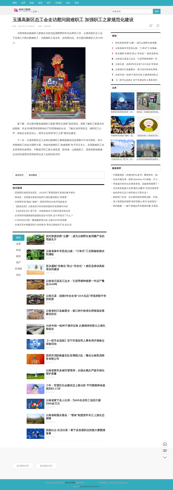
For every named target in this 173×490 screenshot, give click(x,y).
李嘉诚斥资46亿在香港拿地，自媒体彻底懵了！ (136, 183)
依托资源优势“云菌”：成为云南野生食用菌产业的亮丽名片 (143, 43)
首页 (165, 444)
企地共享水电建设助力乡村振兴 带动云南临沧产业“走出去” (43, 224)
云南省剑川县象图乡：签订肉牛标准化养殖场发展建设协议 (144, 69)
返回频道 (33, 175)
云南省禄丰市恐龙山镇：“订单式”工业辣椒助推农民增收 (142, 48)
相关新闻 (17, 188)
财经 (40, 3)
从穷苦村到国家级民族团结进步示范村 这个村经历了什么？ (44, 215)
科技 (32, 3)
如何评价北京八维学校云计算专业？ (130, 192)
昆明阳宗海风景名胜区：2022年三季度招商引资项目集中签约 (45, 192)
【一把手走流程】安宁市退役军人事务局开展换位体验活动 (144, 80)
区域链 (58, 3)
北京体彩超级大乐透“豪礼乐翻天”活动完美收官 (136, 188)
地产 (49, 3)
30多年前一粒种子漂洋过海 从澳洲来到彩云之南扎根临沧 (143, 74)
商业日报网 (70, 482)
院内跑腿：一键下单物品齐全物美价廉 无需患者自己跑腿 (141, 206)
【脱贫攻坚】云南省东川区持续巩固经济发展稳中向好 (41, 206)
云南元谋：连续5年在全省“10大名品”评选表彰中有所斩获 (143, 64)
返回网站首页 (23, 466)
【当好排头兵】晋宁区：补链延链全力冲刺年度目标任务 (42, 211)
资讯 (77, 3)
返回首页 (19, 175)
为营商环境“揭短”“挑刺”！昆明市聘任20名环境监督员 (41, 201)
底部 (165, 457)
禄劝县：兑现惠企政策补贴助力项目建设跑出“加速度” (41, 197)
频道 (165, 451)
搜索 (157, 11)
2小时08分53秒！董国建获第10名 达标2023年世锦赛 (41, 220)
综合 (68, 3)
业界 (23, 3)
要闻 (15, 3)
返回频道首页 (46, 466)
